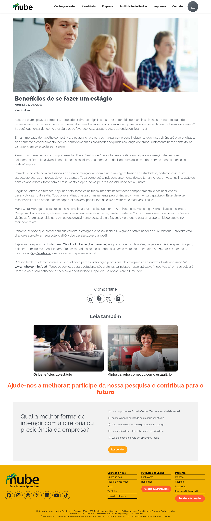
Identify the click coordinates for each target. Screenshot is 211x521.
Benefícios (146, 481)
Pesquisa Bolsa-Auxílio (187, 491)
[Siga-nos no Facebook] (9, 495)
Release (179, 477)
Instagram (54, 244)
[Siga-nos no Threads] (28, 495)
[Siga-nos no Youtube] (56, 495)
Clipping (179, 481)
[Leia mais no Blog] (69, 351)
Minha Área (147, 477)
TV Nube (112, 491)
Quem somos (115, 477)
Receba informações (190, 498)
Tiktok (68, 244)
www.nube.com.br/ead (31, 266)
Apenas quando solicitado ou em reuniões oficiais (138, 418)
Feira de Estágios (117, 496)
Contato (177, 6)
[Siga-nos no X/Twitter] (37, 495)
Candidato (88, 6)
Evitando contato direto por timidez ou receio (135, 437)
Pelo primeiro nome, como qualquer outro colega (138, 424)
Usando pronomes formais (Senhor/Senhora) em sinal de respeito (146, 411)
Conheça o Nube (64, 6)
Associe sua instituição (156, 489)
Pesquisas (180, 486)
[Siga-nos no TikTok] (66, 495)
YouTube (164, 249)
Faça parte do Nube (118, 481)
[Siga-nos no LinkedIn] (47, 495)
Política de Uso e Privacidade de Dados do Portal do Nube (148, 511)
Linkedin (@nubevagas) (91, 244)
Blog (110, 486)
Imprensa (160, 6)
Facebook (43, 253)
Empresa (107, 6)
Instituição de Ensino (133, 6)
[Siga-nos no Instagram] (18, 495)
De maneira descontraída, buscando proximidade (138, 431)
